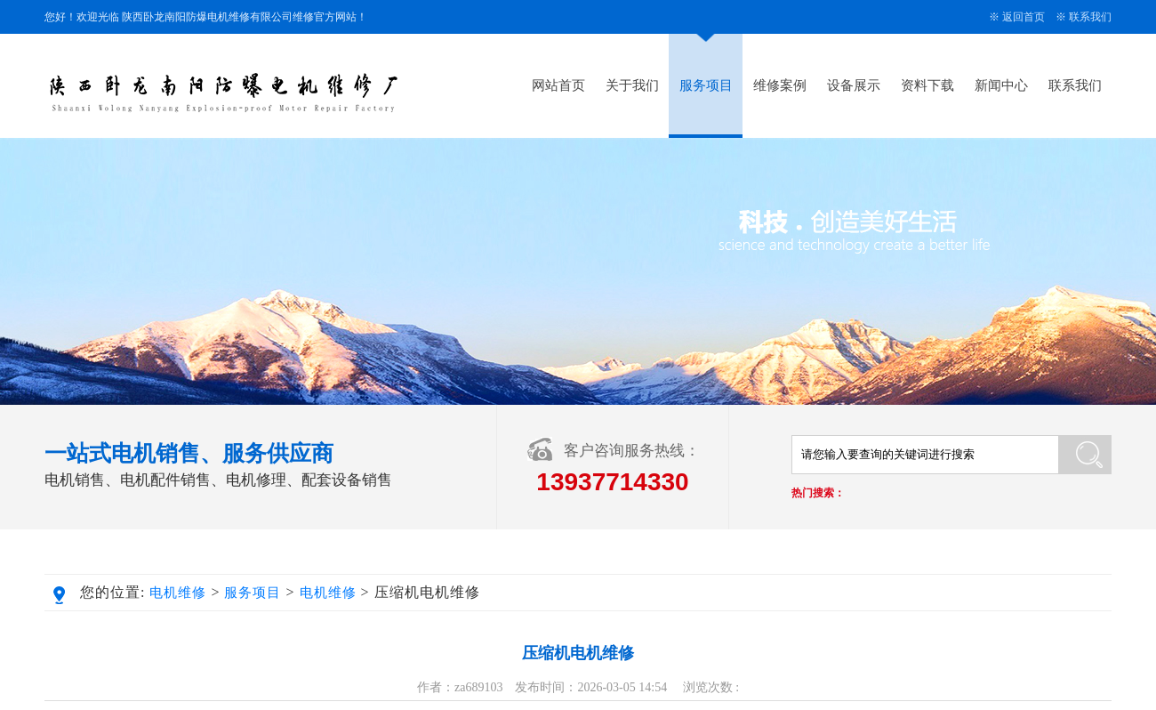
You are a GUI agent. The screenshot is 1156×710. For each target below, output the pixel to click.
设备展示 (853, 85)
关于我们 (632, 85)
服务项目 (706, 85)
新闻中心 (1001, 85)
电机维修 (177, 592)
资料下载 (927, 85)
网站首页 (558, 85)
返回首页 (1023, 17)
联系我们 (1090, 17)
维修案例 (780, 85)
